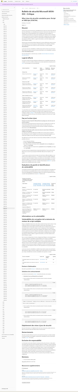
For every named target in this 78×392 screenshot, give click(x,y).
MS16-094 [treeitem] (5, 134)
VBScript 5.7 (35, 73)
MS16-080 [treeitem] (5, 159)
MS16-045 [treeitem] (5, 222)
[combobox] (8, 9)
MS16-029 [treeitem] (5, 249)
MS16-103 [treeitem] (5, 118)
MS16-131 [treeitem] (5, 67)
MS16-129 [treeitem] (5, 71)
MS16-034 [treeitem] (5, 240)
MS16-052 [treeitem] (5, 210)
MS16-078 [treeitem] (5, 163)
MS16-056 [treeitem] (5, 202)
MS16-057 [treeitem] (5, 201)
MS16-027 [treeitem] (5, 253)
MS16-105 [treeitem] (5, 114)
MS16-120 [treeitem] (5, 87)
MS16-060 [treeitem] (5, 195)
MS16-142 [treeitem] (5, 47)
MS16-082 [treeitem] (5, 155)
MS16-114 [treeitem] (5, 98)
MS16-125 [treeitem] (5, 78)
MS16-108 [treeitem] (5, 109)
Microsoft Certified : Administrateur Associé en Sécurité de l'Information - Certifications (35, 376)
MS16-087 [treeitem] (5, 146)
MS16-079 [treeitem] (5, 161)
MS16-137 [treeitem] (5, 56)
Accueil (26, 8)
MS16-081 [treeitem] (5, 157)
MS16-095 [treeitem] (5, 132)
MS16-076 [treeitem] (5, 166)
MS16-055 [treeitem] (5, 204)
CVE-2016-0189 (42, 262)
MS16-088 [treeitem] (5, 145)
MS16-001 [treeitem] (5, 300)
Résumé (65, 12)
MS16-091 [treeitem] (5, 139)
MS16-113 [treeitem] (5, 100)
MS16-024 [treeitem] (5, 258)
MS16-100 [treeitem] (5, 123)
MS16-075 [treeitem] (5, 168)
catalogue (32, 112)
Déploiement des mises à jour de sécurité (70, 21)
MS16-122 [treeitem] (5, 83)
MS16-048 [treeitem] (5, 217)
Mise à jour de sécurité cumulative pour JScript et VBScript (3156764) (70, 10)
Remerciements (66, 23)
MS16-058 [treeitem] (5, 199)
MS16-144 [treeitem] (5, 45)
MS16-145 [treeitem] (5, 44)
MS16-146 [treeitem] (5, 42)
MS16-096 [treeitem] (5, 130)
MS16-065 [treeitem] (5, 186)
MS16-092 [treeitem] (5, 137)
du (38, 173)
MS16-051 (49, 160)
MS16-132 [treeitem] (5, 65)
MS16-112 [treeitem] (5, 101)
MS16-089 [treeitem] (5, 143)
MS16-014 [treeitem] (5, 276)
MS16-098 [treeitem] (5, 127)
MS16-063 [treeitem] (5, 190)
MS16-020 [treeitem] (5, 266)
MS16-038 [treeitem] (5, 233)
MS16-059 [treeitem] (5, 197)
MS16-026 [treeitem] (5, 255)
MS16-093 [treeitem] (5, 136)
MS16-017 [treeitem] (5, 271)
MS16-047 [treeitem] (5, 219)
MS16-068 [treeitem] (5, 181)
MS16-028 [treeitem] (5, 251)
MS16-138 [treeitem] (5, 54)
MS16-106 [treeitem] (5, 112)
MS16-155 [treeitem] (5, 26)
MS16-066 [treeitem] (5, 184)
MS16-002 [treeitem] (5, 298)
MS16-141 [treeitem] (5, 49)
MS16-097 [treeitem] (5, 128)
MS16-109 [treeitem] (5, 107)
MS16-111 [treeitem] (5, 103)
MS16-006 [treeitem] (5, 291)
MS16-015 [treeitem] (5, 275)
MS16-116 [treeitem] (5, 94)
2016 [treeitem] (4, 24)
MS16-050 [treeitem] (5, 213)
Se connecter (75, 1)
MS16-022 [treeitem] (5, 262)
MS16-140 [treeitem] (5, 51)
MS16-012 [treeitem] (5, 280)
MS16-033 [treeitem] (5, 242)
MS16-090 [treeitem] (5, 141)
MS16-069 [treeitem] (5, 179)
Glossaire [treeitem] (3, 338)
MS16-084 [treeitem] (5, 152)
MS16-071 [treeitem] (5, 175)
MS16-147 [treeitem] (5, 40)
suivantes (35, 274)
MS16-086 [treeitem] (5, 148)
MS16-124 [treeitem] (5, 80)
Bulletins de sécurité (32, 8)
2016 (37, 8)
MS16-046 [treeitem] (5, 220)
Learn (23, 8)
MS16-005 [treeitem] (5, 293)
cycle (23, 63)
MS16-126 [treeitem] (5, 76)
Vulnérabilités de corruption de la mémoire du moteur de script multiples (70, 20)
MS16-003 (52, 74)
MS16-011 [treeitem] (5, 282)
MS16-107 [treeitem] (5, 110)
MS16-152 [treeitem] (5, 31)
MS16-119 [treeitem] (5, 89)
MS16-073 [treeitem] (5, 172)
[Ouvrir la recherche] (71, 1)
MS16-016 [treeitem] (5, 273)
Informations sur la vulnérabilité (68, 18)
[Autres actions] (55, 8)
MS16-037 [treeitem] (5, 235)
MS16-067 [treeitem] (5, 183)
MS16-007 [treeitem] (5, 289)
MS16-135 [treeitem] (5, 60)
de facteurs (33, 268)
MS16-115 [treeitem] (5, 96)
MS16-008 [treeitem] (5, 287)
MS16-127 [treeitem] (5, 74)
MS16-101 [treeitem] (5, 121)
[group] (39, 302)
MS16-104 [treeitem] (5, 116)
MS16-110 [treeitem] (5, 105)
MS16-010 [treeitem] (5, 284)
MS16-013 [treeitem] (5, 278)
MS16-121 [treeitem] (5, 85)
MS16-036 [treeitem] (5, 237)
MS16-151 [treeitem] (5, 33)
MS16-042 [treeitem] (5, 226)
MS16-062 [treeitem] (5, 192)
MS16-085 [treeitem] (5, 150)
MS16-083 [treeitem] (5, 154)
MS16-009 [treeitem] (5, 285)
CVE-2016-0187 (42, 259)
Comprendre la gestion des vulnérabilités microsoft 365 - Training (32, 370)
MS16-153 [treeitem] (5, 29)
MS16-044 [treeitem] (5, 224)
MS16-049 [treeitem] (5, 215)
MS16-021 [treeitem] (5, 264)
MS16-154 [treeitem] (5, 27)
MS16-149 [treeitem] (5, 36)
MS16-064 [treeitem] (5, 188)
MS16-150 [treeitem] (5, 35)
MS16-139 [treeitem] (5, 53)
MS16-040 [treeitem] (5, 229)
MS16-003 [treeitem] (5, 296)
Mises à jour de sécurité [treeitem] (5, 11)
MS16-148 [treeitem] (5, 38)
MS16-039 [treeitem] (5, 231)
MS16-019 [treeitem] (5, 267)
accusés (26, 337)
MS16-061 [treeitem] (5, 193)
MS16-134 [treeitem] (5, 62)
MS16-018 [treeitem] (5, 269)
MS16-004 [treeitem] (5, 294)
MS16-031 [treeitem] (5, 246)
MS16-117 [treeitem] (5, 92)
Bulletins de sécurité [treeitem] (6, 18)
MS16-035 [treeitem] (5, 238)
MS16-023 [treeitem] (5, 260)
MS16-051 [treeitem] (5, 211)
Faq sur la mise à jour (67, 14)
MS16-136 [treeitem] (5, 58)
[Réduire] (14, 7)
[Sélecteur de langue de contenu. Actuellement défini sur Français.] (3, 390)
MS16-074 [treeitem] (5, 170)
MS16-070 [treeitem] (5, 177)
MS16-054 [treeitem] (5, 206)
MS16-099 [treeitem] (5, 125)
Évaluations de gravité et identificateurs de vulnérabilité (70, 16)
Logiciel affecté (66, 13)
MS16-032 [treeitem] (5, 244)
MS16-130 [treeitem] (5, 69)
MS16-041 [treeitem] (5, 228)
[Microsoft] (1, 1)
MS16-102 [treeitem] (5, 119)
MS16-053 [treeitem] (5, 208)
